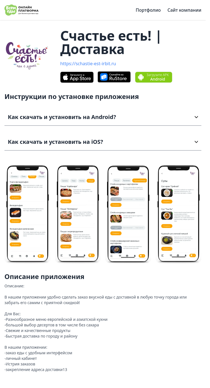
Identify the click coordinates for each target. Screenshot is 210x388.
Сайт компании (184, 10)
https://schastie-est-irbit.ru (88, 63)
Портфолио (148, 10)
